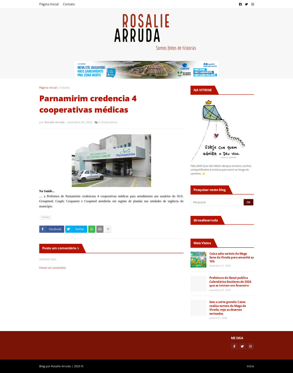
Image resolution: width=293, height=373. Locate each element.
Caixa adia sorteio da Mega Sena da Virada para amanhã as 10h (231, 257)
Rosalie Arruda (61, 366)
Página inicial (48, 87)
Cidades (64, 87)
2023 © (78, 366)
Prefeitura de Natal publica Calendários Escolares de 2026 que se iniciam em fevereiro (230, 281)
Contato (69, 4)
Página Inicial (49, 4)
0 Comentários (108, 122)
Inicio (250, 366)
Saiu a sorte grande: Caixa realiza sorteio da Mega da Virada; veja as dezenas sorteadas (227, 307)
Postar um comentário (52, 268)
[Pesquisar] (217, 202)
